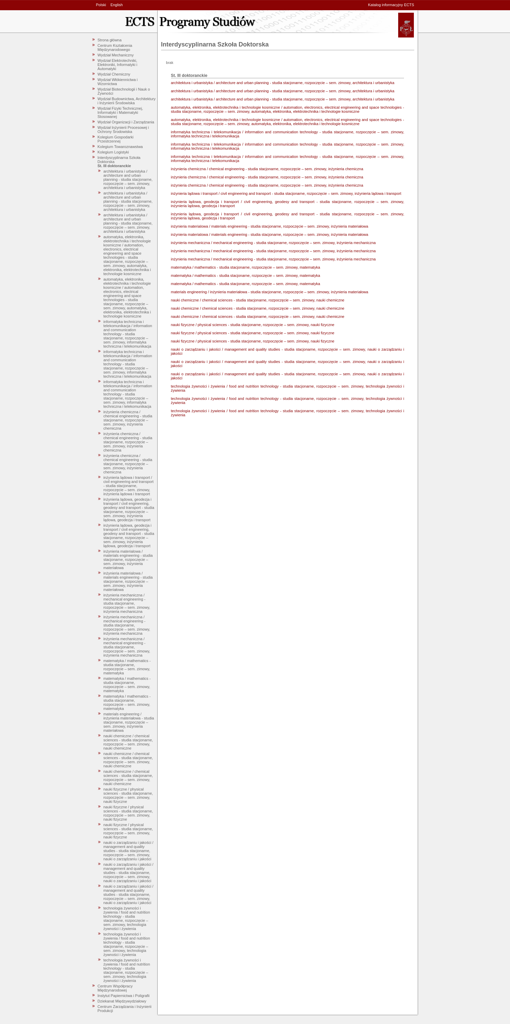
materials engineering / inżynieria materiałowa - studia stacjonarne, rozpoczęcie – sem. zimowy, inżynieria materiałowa (128, 722)
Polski (101, 5)
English (116, 5)
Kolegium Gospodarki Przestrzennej (115, 139)
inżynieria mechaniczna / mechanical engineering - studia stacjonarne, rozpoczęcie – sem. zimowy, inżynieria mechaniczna (126, 603)
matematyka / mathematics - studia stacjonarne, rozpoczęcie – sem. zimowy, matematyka (127, 667)
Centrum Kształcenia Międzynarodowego (114, 47)
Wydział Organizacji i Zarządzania (125, 122)
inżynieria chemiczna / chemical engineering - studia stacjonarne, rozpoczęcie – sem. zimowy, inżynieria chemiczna (127, 420)
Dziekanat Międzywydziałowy (121, 1001)
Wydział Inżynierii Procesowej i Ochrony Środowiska (123, 129)
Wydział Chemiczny (113, 74)
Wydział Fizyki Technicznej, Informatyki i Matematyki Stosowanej (120, 112)
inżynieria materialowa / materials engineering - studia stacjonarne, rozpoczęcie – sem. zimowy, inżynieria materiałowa (128, 559)
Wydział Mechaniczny (115, 55)
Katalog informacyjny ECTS (391, 5)
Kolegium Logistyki (113, 152)
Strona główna (109, 40)
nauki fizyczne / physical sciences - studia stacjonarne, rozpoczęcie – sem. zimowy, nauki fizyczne (128, 795)
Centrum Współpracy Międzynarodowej (115, 988)
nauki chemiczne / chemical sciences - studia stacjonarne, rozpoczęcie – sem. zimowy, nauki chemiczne (128, 742)
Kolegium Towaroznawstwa (120, 147)
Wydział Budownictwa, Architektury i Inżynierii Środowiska (126, 101)
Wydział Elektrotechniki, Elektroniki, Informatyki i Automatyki (117, 64)
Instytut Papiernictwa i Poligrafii (123, 996)
